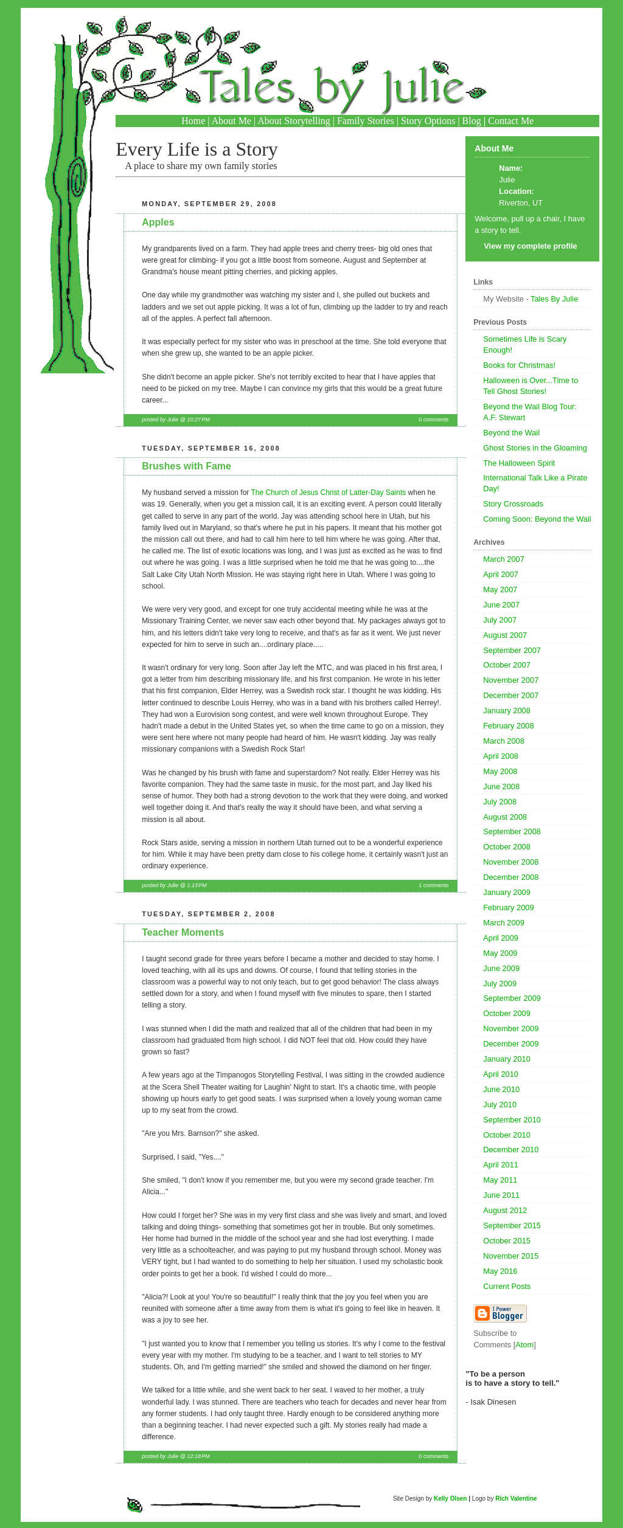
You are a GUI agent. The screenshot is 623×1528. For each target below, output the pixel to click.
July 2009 (500, 983)
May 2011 (500, 1179)
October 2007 (507, 664)
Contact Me (511, 121)
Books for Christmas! (519, 365)
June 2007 (501, 604)
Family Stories (365, 121)
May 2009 (500, 953)
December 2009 (510, 1043)
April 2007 (500, 574)
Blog (471, 121)
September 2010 (512, 1119)
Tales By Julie (554, 298)
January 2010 (507, 1058)
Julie (507, 179)
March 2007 (503, 559)
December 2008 (510, 877)
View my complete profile (530, 246)
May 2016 (500, 1271)
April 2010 (500, 1074)
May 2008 (500, 771)
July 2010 (500, 1104)
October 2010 (507, 1134)
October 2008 (507, 846)
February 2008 (508, 725)
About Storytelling (293, 121)
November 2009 (510, 1028)
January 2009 (507, 892)
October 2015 (507, 1240)
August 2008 (505, 816)
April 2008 (500, 756)
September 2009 (512, 998)
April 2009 (500, 937)
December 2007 (510, 695)
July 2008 (500, 801)
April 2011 (500, 1164)
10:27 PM (198, 420)
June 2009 (501, 968)
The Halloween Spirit (519, 463)
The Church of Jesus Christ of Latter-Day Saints (328, 492)
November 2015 (510, 1255)
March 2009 (503, 922)
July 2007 (500, 619)
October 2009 (507, 1013)
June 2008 (501, 786)
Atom (524, 1344)
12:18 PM (198, 1456)
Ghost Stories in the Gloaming (535, 447)
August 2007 (505, 635)
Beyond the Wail (511, 432)
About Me (231, 121)
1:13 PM (196, 885)
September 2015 (512, 1225)
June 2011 (501, 1195)
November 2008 (510, 861)
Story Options (428, 121)
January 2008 (507, 710)
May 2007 (500, 589)
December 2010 (510, 1149)
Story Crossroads (513, 503)
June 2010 (501, 1089)
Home (193, 121)
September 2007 (512, 650)
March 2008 (503, 740)
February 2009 (508, 907)
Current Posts (507, 1286)
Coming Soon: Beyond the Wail (537, 519)
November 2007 (510, 680)
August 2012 (505, 1210)
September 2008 (512, 831)
